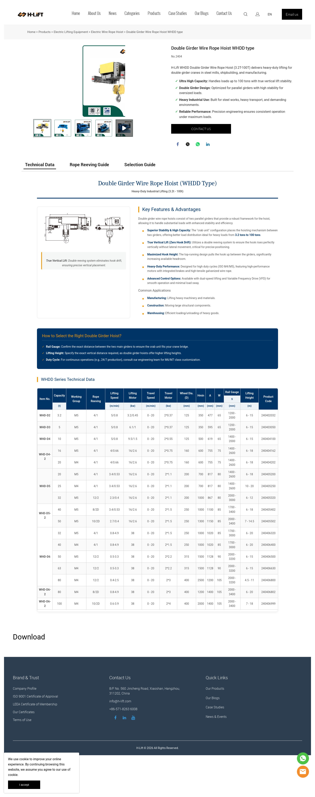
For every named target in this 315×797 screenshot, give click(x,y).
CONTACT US (201, 129)
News (113, 13)
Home (76, 13)
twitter (188, 145)
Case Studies (178, 13)
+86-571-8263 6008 (123, 747)
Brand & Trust (26, 715)
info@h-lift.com (120, 739)
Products (154, 13)
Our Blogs (202, 13)
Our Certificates (24, 750)
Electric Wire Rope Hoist (107, 32)
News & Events (216, 754)
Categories (132, 13)
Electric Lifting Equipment (71, 32)
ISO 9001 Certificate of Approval (35, 734)
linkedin (208, 145)
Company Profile (24, 726)
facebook (178, 145)
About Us (94, 13)
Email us (292, 14)
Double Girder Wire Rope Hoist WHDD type (154, 32)
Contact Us (224, 13)
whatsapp (198, 145)
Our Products (215, 726)
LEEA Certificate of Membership (35, 742)
